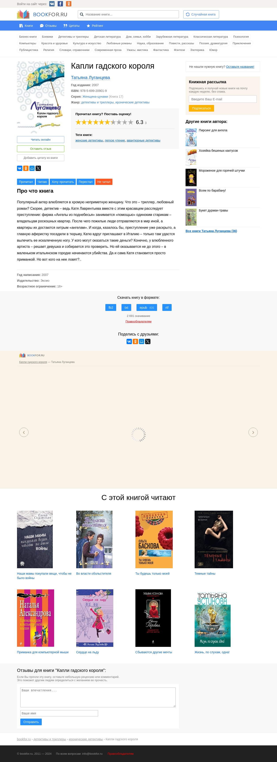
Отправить (31, 722)
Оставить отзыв (40, 148)
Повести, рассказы (181, 43)
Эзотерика (197, 50)
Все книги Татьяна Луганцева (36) (211, 231)
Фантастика (161, 50)
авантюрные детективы (143, 140)
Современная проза (108, 50)
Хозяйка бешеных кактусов (212, 150)
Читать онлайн (41, 139)
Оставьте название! (240, 66)
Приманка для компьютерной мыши (42, 652)
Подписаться (201, 108)
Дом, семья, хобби (138, 36)
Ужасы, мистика (137, 50)
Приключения (242, 43)
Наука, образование (150, 43)
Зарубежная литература (172, 36)
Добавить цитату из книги (41, 157)
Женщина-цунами (95, 96)
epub (147, 307)
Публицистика (28, 50)
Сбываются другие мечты (153, 652)
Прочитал (26, 182)
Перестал (86, 182)
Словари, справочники (74, 50)
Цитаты (74, 25)
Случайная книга (203, 14)
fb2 (110, 307)
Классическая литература (211, 36)
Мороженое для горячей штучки (215, 170)
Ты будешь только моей (152, 573)
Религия (48, 50)
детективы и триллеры (97, 102)
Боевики (47, 36)
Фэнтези (179, 50)
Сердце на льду (87, 652)
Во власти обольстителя (93, 573)
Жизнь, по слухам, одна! (212, 652)
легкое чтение (115, 140)
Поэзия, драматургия (213, 43)
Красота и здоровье (55, 43)
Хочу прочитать (63, 182)
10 (131, 122)
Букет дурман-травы (207, 210)
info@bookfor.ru (92, 753)
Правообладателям (121, 753)
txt (126, 307)
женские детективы (89, 140)
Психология (241, 36)
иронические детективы (133, 102)
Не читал (103, 182)
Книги (29, 25)
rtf (166, 307)
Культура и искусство (87, 43)
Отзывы (51, 25)
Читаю (42, 182)
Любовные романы (119, 43)
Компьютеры (27, 43)
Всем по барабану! (206, 190)
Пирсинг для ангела (206, 130)
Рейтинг (97, 25)
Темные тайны (205, 573)
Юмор (213, 50)
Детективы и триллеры (73, 36)
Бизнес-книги (28, 36)
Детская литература (107, 36)
